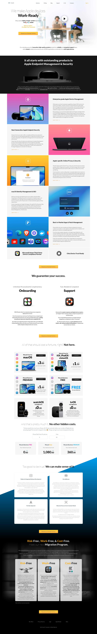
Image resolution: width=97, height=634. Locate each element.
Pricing (45, 3)
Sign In (87, 3)
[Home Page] (11, 3)
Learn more (56, 120)
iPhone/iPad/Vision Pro (40, 434)
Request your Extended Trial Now (48, 266)
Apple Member (58, 621)
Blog (51, 3)
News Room (31, 621)
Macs (57, 434)
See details (41, 355)
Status (67, 621)
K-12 (65, 3)
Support (58, 3)
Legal (50, 621)
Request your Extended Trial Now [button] (28, 33)
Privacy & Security (41, 621)
